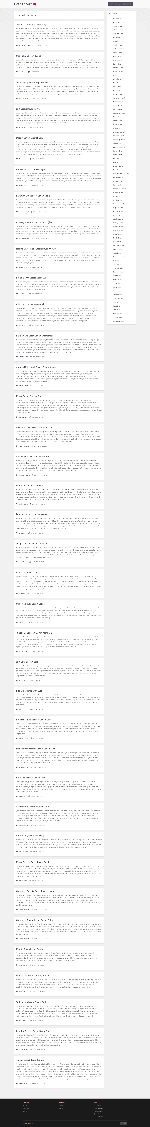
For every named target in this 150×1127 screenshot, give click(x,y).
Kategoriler (26, 1108)
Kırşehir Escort (117, 208)
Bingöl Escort (116, 79)
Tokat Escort (116, 295)
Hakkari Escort (117, 151)
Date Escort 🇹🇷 (25, 4)
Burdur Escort (117, 90)
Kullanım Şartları (98, 1111)
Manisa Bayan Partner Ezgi (29, 485)
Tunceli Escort (117, 302)
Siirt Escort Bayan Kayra (28, 108)
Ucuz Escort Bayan (28, 15)
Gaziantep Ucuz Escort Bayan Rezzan (34, 427)
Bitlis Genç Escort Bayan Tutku (31, 777)
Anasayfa (25, 1105)
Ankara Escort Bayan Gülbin (30, 1060)
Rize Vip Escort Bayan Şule (29, 690)
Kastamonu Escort (118, 189)
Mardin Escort (117, 230)
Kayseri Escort (117, 192)
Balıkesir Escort (117, 60)
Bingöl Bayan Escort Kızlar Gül (31, 277)
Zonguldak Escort (118, 321)
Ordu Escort (116, 253)
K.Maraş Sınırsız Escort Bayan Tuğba (34, 222)
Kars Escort (116, 185)
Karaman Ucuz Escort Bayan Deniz (33, 195)
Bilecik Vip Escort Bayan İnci (30, 304)
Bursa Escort (116, 94)
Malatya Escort (117, 223)
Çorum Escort (116, 106)
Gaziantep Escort (118, 140)
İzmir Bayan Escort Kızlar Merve (32, 514)
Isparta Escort (117, 162)
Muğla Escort (116, 238)
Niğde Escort (116, 249)
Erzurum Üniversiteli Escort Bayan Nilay (35, 748)
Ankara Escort (117, 41)
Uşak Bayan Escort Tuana (28, 55)
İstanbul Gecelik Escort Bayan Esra (33, 1031)
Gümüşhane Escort (118, 147)
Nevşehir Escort (117, 245)
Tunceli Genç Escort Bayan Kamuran (34, 632)
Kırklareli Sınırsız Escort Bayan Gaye (33, 719)
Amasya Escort (117, 37)
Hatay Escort (116, 155)
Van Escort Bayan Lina (27, 572)
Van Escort (115, 310)
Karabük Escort (117, 177)
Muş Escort (116, 242)
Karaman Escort (117, 181)
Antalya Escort (117, 45)
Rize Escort (116, 261)
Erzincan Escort (117, 128)
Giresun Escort (117, 143)
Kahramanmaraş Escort (120, 174)
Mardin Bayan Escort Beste (29, 137)
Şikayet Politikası (98, 1114)
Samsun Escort (117, 268)
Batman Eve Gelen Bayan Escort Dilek (34, 335)
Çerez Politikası (98, 1108)
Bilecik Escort (116, 75)
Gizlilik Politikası (98, 1105)
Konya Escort (116, 215)
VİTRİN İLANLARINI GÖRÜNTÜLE (120, 4)
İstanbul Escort (117, 166)
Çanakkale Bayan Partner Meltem (32, 456)
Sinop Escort (116, 279)
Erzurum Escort (117, 132)
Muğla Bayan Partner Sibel (29, 396)
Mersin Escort (117, 234)
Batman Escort (117, 68)
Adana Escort (116, 19)
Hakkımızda (62, 1105)
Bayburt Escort (117, 72)
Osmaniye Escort (118, 257)
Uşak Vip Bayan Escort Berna (30, 603)
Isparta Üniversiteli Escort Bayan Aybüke (36, 248)
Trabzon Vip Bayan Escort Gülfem (32, 1002)
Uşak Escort (116, 306)
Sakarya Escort (117, 264)
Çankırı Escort (117, 102)
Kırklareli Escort (117, 204)
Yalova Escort (116, 314)
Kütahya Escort (117, 219)
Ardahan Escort (117, 49)
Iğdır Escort (116, 159)
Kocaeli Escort (117, 211)
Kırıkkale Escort (117, 200)
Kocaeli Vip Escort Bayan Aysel (31, 169)
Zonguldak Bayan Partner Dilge (31, 24)
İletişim (61, 1108)
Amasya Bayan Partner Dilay (30, 835)
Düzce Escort (116, 117)
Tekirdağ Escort (117, 291)
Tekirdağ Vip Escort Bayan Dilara (32, 82)
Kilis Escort (116, 196)
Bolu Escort (116, 87)
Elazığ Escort (116, 124)
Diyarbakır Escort (118, 113)
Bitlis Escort (116, 83)
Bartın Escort (116, 64)
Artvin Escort (116, 53)
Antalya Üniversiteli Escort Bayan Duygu (36, 367)
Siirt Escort (116, 276)
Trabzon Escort (117, 298)
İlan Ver (25, 1111)
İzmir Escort (116, 170)
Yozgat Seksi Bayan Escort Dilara (32, 543)
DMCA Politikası (98, 1117)
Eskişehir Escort (117, 136)
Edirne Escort (116, 121)
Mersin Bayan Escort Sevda (29, 949)
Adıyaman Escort (118, 22)
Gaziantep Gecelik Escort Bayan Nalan (35, 891)
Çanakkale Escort (118, 98)
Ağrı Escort (116, 30)
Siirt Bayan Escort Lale (27, 661)
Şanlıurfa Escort (117, 272)
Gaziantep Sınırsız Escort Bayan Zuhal (34, 920)
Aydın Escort (116, 56)
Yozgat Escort (116, 317)
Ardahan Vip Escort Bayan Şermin (32, 806)
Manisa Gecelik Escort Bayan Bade (33, 975)
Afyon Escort (116, 26)
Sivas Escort (116, 283)
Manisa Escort (117, 227)
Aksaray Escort (117, 34)
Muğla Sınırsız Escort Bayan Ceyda (33, 862)
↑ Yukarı (124, 1123)
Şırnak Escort (116, 287)
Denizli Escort (116, 109)
